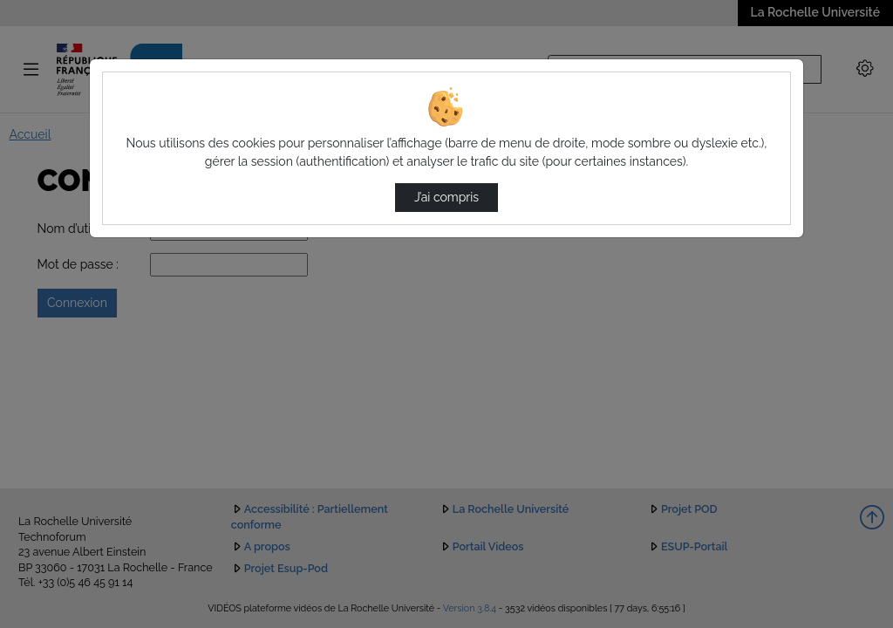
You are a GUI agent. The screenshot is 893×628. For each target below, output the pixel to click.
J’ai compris (446, 197)
